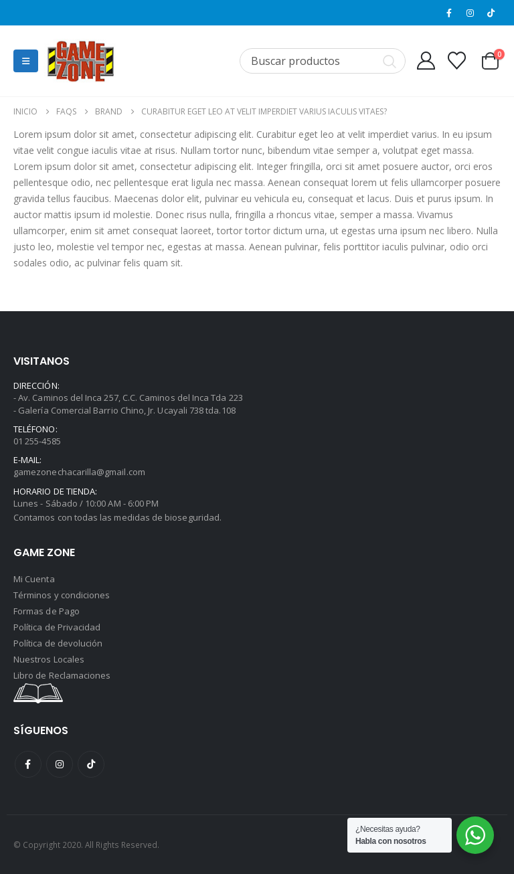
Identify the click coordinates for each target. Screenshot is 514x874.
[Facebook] (449, 12)
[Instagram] (470, 12)
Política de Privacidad (56, 627)
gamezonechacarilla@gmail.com (79, 472)
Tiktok (91, 764)
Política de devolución (57, 643)
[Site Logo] (81, 61)
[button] (25, 61)
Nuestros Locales (48, 659)
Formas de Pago (46, 611)
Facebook (28, 764)
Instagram (59, 764)
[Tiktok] (491, 12)
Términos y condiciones (61, 595)
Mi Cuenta (34, 579)
